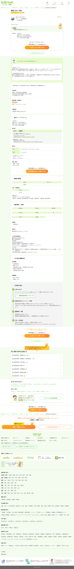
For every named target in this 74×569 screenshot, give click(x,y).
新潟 (10, 477)
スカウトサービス (17, 440)
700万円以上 (33, 521)
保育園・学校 (51, 506)
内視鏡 (62, 506)
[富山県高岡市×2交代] (37, 376)
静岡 (12, 482)
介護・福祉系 (37, 506)
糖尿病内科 (48, 534)
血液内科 (37, 534)
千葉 (16, 480)
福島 (30, 475)
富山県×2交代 (23, 386)
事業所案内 (3, 554)
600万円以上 (26, 521)
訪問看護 (30, 506)
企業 (68, 514)
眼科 (35, 536)
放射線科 (65, 536)
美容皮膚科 (9, 534)
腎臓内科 (43, 534)
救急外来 (18, 506)
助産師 (17, 499)
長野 (26, 477)
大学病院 (9, 512)
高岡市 (26, 7)
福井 (19, 477)
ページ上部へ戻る (37, 341)
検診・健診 (43, 506)
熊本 (18, 493)
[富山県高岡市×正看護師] (37, 369)
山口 (18, 488)
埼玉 (13, 480)
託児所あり (29, 391)
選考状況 (27, 437)
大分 (22, 493)
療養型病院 (43, 391)
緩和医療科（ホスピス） (32, 539)
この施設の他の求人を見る (37, 53)
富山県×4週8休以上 (15, 384)
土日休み (17, 545)
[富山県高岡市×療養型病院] (37, 372)
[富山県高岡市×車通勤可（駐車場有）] (37, 358)
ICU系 (22, 506)
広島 (5, 488)
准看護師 (9, 499)
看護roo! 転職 (14, 7)
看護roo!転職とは (5, 437)
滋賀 (15, 485)
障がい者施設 (48, 514)
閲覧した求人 (4, 440)
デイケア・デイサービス (25, 514)
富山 (13, 477)
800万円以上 (40, 521)
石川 (16, 477)
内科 (14, 534)
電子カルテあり (65, 545)
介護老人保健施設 (5, 514)
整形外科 (16, 536)
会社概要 (3, 551)
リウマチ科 (3, 539)
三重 (15, 482)
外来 (5, 506)
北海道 (10, 475)
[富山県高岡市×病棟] (37, 365)
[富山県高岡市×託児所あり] (37, 362)
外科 (53, 534)
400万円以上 (11, 521)
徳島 (5, 490)
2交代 (47, 391)
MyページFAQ (53, 440)
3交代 (6, 527)
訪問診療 (57, 506)
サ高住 (41, 514)
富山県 (21, 7)
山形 (27, 475)
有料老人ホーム (14, 514)
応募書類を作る (53, 437)
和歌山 (22, 485)
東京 (5, 480)
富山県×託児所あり (37, 384)
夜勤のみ (16, 527)
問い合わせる (18, 292)
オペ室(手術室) (11, 506)
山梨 (23, 477)
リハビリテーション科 (13, 539)
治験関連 (67, 506)
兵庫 (12, 485)
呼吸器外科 (58, 534)
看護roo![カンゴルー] (5, 7)
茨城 (19, 480)
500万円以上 (18, 521)
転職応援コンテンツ (30, 440)
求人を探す (40, 437)
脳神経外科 (10, 536)
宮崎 (25, 493)
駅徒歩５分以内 (24, 545)
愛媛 (12, 490)
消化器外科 (3, 536)
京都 (9, 485)
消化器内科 (25, 534)
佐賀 (12, 493)
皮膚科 (45, 536)
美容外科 (3, 534)
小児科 (26, 536)
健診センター (55, 514)
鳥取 (12, 488)
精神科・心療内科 (58, 536)
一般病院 (3, 512)
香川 (9, 490)
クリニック (33, 512)
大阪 (5, 485)
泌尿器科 (50, 536)
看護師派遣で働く (42, 440)
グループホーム (35, 514)
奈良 (18, 485)
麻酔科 (70, 536)
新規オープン (4, 545)
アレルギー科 (22, 539)
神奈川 (9, 480)
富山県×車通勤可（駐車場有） (26, 384)
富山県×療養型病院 (15, 386)
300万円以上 (4, 521)
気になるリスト (65, 437)
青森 (14, 475)
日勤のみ (11, 527)
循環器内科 (31, 534)
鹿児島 (28, 493)
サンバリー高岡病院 (35, 7)
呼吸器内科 (18, 534)
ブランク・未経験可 (56, 545)
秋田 (24, 475)
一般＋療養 (14, 512)
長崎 (15, 493)
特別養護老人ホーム (61, 512)
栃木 (23, 480)
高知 (15, 490)
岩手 (17, 475)
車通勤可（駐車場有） (21, 391)
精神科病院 (27, 512)
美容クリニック (41, 512)
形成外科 (21, 536)
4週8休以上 (13, 391)
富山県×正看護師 (52, 384)
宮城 (20, 475)
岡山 (9, 488)
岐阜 (9, 482)
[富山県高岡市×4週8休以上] (37, 355)
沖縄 (32, 493)
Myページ (15, 437)
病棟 (34, 391)
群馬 (26, 480)
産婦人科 (31, 536)
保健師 (13, 499)
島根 (15, 488)
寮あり (42, 545)
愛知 (5, 482)
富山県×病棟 (45, 384)
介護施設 (53, 512)
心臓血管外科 (65, 534)
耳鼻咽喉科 (40, 536)
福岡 (9, 493)
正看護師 (37, 391)
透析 (26, 506)
